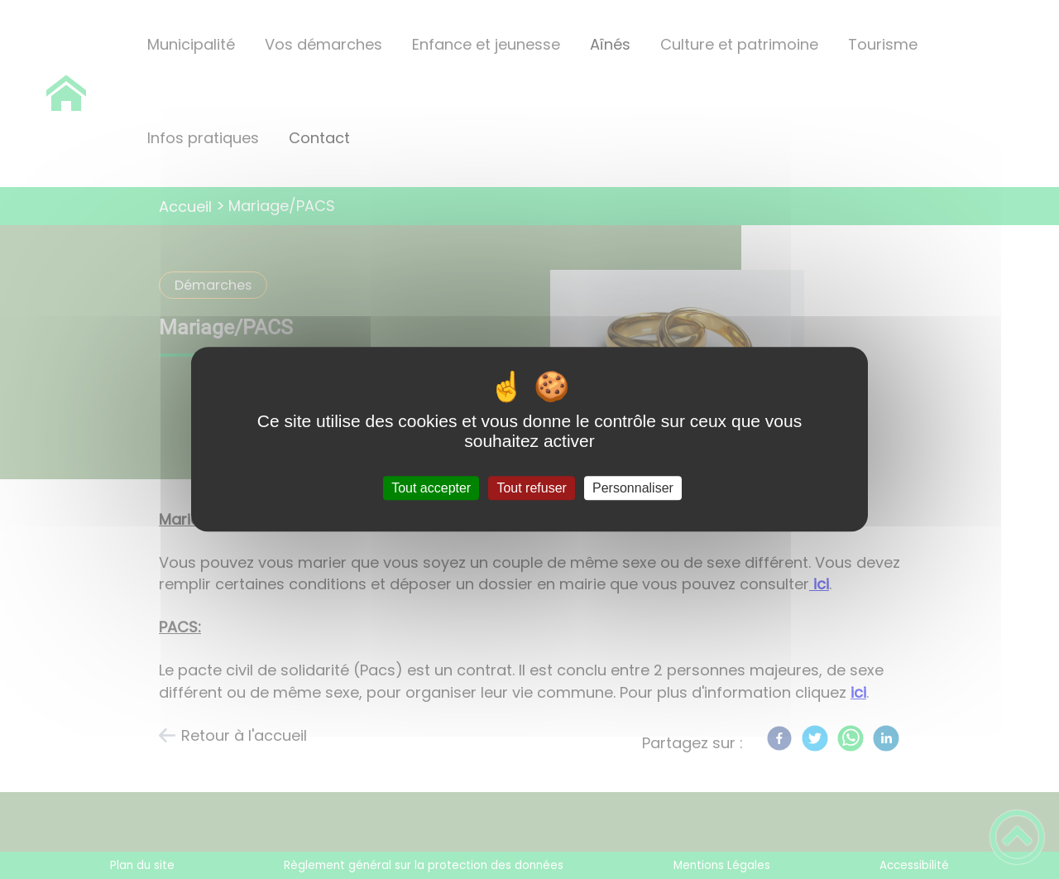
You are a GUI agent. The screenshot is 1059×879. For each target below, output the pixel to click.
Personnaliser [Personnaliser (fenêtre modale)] (632, 488)
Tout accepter (431, 488)
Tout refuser (531, 488)
